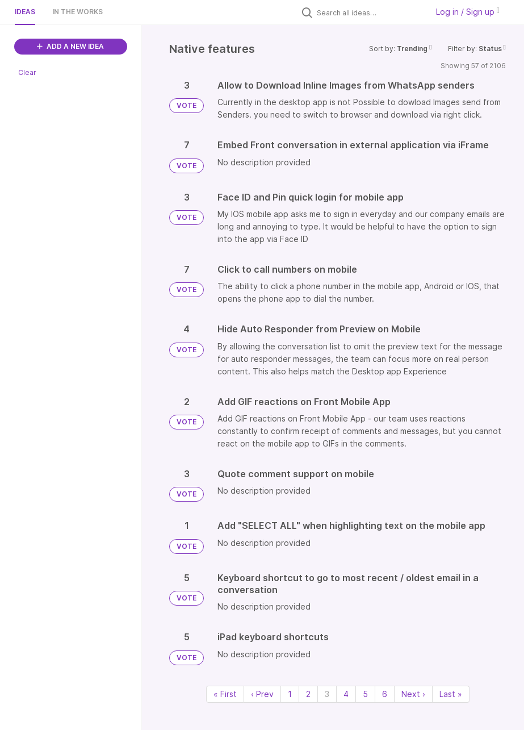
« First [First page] (225, 694)
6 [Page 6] (384, 694)
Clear (27, 72)
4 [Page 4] (346, 694)
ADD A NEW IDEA (70, 46)
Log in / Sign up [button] (468, 11)
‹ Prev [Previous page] (262, 694)
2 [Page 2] (308, 694)
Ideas (25, 11)
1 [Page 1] (290, 694)
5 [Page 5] (365, 694)
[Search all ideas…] (369, 12)
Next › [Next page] (413, 694)
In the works (77, 11)
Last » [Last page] (450, 694)
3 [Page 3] (327, 694)
